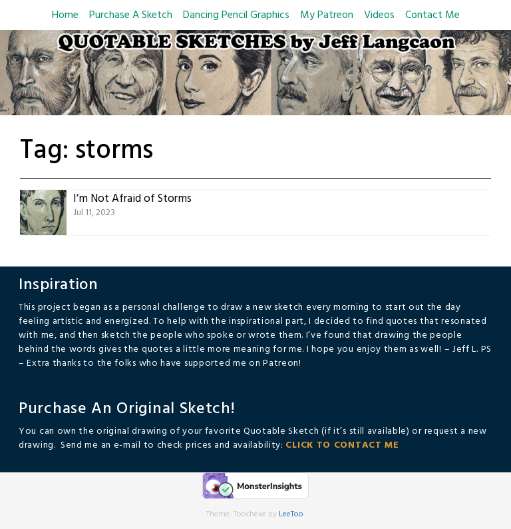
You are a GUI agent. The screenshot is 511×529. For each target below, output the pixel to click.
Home (65, 15)
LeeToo (291, 514)
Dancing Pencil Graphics (236, 15)
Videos (379, 15)
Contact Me (432, 15)
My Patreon (326, 15)
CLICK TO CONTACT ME (342, 445)
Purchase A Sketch (130, 15)
